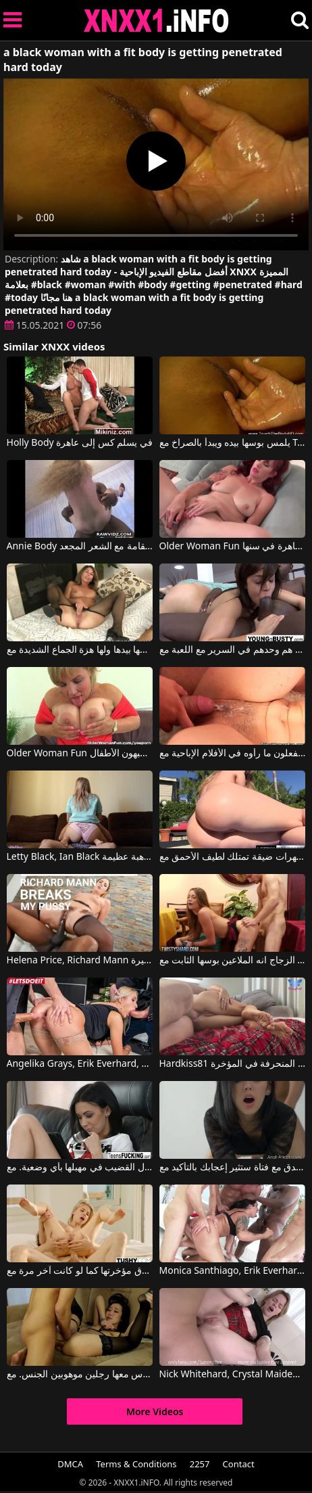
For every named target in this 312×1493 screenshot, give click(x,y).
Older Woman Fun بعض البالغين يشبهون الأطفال (80, 753)
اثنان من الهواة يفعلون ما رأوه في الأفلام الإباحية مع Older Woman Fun (232, 753)
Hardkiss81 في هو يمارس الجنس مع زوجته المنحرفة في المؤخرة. (232, 1064)
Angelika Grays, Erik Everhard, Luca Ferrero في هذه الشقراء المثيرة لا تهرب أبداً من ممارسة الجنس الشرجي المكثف (80, 1064)
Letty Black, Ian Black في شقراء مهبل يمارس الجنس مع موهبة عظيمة (80, 857)
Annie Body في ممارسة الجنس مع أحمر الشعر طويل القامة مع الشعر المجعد (80, 546)
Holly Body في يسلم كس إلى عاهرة (80, 443)
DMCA (70, 1464)
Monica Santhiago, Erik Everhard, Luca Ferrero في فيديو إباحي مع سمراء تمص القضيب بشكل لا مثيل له (232, 1271)
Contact (239, 1464)
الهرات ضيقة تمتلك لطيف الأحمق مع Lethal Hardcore (232, 857)
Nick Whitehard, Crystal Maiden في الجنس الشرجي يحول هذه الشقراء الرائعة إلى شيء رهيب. (232, 1374)
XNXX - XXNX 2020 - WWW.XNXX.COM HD (156, 20)
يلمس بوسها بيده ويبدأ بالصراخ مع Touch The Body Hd (232, 443)
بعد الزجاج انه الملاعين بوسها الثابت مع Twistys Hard (232, 960)
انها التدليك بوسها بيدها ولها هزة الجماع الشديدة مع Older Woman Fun (80, 650)
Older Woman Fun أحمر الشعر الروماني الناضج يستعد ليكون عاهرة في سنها (232, 546)
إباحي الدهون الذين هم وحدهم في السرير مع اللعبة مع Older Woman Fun (232, 650)
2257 (200, 1464)
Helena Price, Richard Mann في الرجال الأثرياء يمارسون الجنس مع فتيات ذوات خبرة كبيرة (80, 960)
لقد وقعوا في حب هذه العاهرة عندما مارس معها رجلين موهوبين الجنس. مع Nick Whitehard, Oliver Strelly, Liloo (80, 1374)
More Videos (155, 1411)
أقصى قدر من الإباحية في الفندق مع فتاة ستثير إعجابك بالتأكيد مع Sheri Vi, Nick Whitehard (232, 1167)
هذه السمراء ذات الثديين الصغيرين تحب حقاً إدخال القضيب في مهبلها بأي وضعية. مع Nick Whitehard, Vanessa (80, 1167)
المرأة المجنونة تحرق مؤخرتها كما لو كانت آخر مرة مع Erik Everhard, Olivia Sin (80, 1271)
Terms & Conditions (136, 1464)
